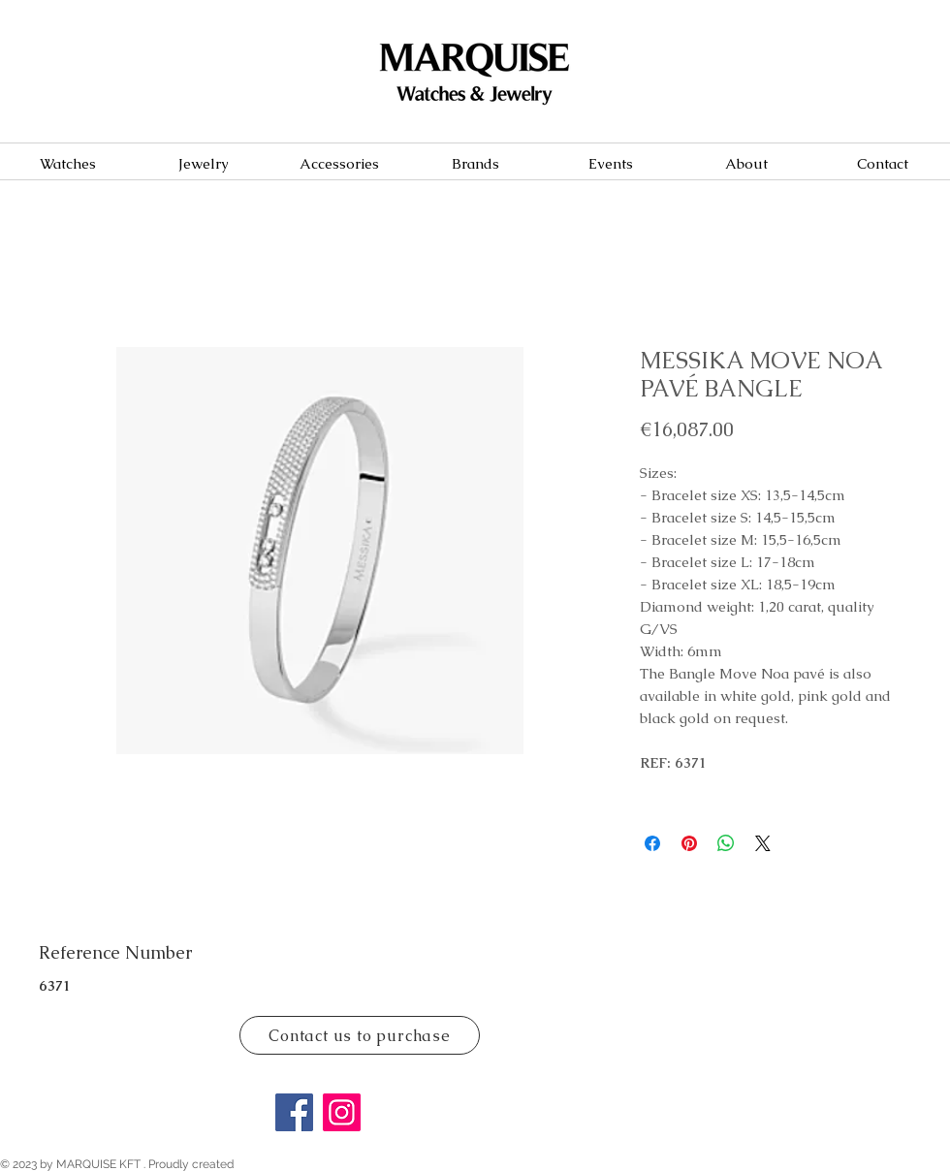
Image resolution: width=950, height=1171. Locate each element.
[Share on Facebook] (652, 843)
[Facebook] (294, 1112)
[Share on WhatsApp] (726, 843)
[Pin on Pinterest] (689, 843)
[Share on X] (763, 843)
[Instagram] (342, 1112)
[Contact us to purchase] (359, 1035)
